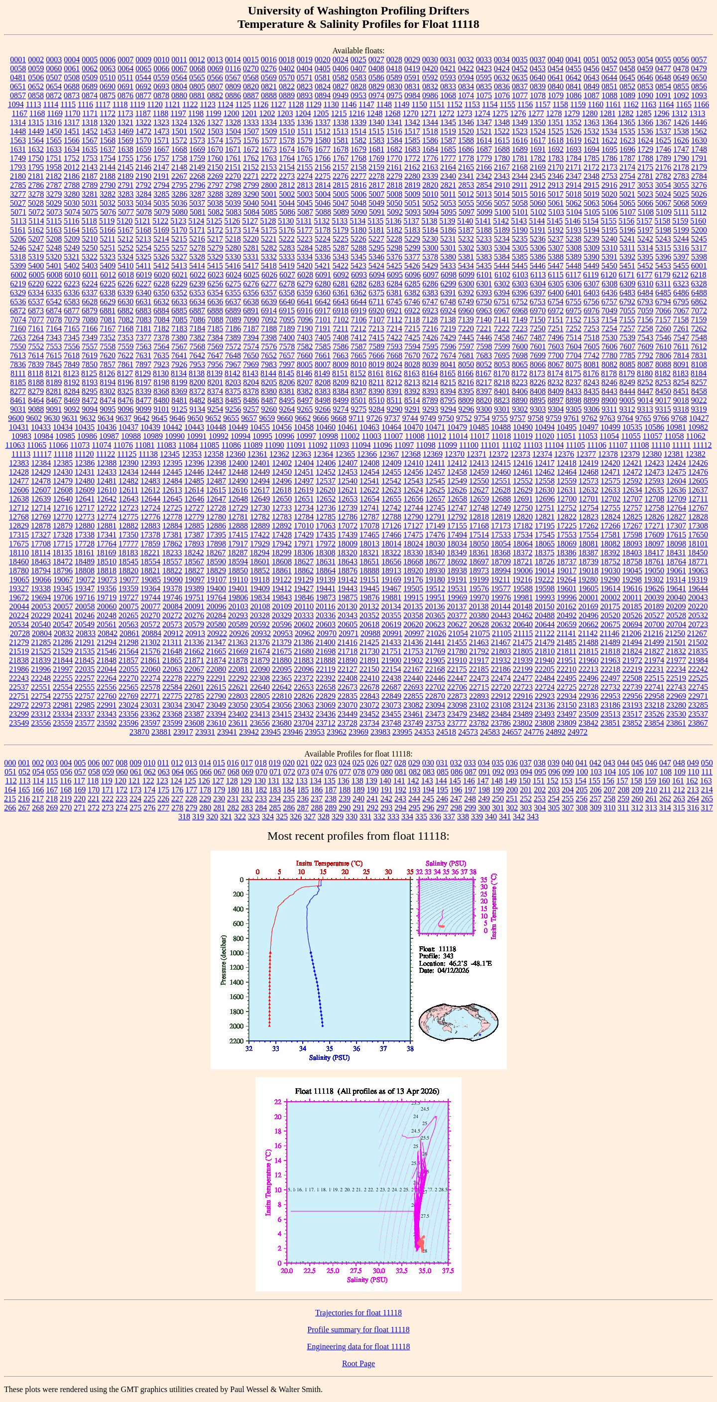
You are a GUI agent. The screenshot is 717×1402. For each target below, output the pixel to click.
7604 (574, 346)
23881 (161, 732)
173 (135, 789)
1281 (607, 113)
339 (477, 816)
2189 (125, 176)
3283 (125, 194)
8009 (341, 364)
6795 (681, 301)
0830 (394, 86)
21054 (458, 633)
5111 (681, 212)
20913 (195, 633)
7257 (627, 328)
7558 (108, 346)
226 (163, 798)
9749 (428, 418)
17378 (150, 534)
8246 (609, 382)
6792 (627, 301)
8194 (108, 382)
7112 (394, 319)
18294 (259, 552)
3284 (143, 194)
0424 (502, 68)
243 (400, 798)
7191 (323, 328)
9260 (269, 409)
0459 (645, 68)
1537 (663, 131)
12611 (128, 490)
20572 (150, 624)
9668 (339, 418)
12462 (545, 472)
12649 (260, 499)
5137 (411, 221)
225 (149, 798)
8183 (681, 373)
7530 (609, 337)
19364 (150, 588)
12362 (279, 454)
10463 (369, 427)
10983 (21, 436)
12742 (391, 508)
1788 (645, 158)
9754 (482, 418)
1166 (701, 104)
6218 (699, 274)
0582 (341, 77)
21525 (41, 651)
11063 (15, 445)
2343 (502, 176)
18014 (391, 543)
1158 (560, 104)
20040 (676, 597)
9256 (233, 409)
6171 (627, 274)
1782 (538, 158)
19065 (19, 579)
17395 (216, 534)
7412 (358, 337)
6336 (72, 292)
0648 (663, 77)
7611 (681, 346)
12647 (216, 499)
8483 (215, 400)
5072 (36, 212)
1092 (681, 95)
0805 (197, 86)
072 (289, 771)
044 (623, 763)
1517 (412, 131)
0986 (430, 95)
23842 (588, 723)
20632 (501, 624)
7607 (627, 346)
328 (324, 816)
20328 (260, 615)
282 (233, 807)
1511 (304, 131)
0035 (520, 59)
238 (331, 798)
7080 (90, 319)
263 (679, 798)
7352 (108, 337)
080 (387, 771)
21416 (348, 642)
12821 (545, 516)
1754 (108, 158)
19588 (523, 588)
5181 (376, 230)
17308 (698, 525)
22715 (479, 687)
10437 (128, 427)
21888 (326, 660)
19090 (173, 579)
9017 (663, 400)
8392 (412, 391)
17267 (632, 525)
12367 (389, 454)
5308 (574, 248)
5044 (287, 203)
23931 (205, 732)
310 (609, 807)
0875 (108, 95)
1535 (627, 131)
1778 (466, 158)
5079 (162, 212)
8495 (287, 400)
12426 (698, 463)
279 (191, 807)
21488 (588, 642)
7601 (538, 346)
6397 (538, 292)
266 (10, 807)
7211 (340, 328)
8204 (251, 382)
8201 (215, 382)
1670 (215, 149)
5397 (681, 257)
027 (386, 763)
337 (449, 816)
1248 (374, 113)
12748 (479, 508)
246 (442, 798)
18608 (282, 561)
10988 (131, 436)
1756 (143, 158)
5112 (699, 212)
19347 (85, 588)
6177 (645, 274)
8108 (699, 364)
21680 (304, 651)
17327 (41, 534)
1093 (699, 95)
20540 (41, 624)
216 (24, 798)
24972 (578, 732)
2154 (287, 167)
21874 (216, 660)
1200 (231, 113)
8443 (609, 391)
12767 (698, 508)
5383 (484, 257)
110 (693, 771)
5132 (322, 221)
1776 (430, 158)
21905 (435, 660)
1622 (609, 140)
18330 (413, 552)
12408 (369, 463)
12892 (282, 525)
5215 (179, 239)
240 (358, 798)
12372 (498, 454)
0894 (323, 95)
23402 (238, 714)
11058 (674, 436)
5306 (538, 248)
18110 (19, 552)
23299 (19, 714)
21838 (19, 660)
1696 (627, 149)
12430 (63, 472)
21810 (545, 651)
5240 (609, 239)
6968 (520, 310)
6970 (538, 310)
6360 (323, 292)
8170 (501, 373)
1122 (190, 104)
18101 (698, 543)
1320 (108, 122)
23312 (41, 714)
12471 (610, 472)
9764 (625, 418)
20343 (348, 615)
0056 (681, 59)
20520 (610, 615)
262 (665, 798)
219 (66, 798)
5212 (125, 239)
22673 (348, 687)
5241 (627, 239)
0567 (233, 77)
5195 (609, 230)
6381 (394, 292)
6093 (359, 274)
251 (512, 798)
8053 (502, 364)
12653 (348, 499)
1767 (341, 158)
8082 (609, 364)
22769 (128, 696)
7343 (54, 337)
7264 (36, 337)
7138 (448, 319)
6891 (251, 310)
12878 (41, 525)
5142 (501, 221)
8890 (520, 400)
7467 (520, 337)
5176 (287, 230)
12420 (610, 463)
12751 (545, 508)
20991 (392, 633)
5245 (699, 239)
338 (463, 816)
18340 (435, 552)
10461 (348, 427)
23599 (172, 723)
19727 (128, 597)
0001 (18, 59)
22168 (435, 669)
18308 (325, 552)
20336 (326, 615)
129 (246, 780)
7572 (233, 346)
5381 (466, 257)
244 (414, 798)
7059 (645, 310)
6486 (681, 292)
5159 (680, 221)
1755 (125, 158)
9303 (538, 409)
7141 (501, 319)
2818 (394, 185)
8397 (484, 391)
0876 (125, 95)
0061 (72, 68)
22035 (85, 669)
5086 (287, 212)
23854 (654, 723)
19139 (326, 579)
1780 (502, 158)
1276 (518, 113)
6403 (591, 292)
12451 (304, 472)
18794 (41, 570)
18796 (63, 570)
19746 (172, 597)
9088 (36, 409)
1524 (538, 131)
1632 (36, 149)
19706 (63, 597)
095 (540, 771)
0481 (18, 77)
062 (150, 771)
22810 (282, 696)
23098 (457, 705)
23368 (172, 714)
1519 (448, 131)
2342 (484, 176)
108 (666, 771)
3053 (645, 185)
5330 (233, 257)
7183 (179, 328)
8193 (90, 382)
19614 (610, 588)
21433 (391, 642)
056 (66, 771)
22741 (654, 687)
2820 (430, 185)
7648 (233, 355)
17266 (610, 525)
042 (595, 763)
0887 (251, 95)
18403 (632, 552)
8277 (18, 391)
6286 (430, 283)
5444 (502, 265)
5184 (430, 230)
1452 (90, 131)
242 (386, 798)
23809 (567, 723)
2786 (36, 185)
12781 (238, 516)
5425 (394, 265)
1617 (538, 140)
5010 (430, 194)
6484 (645, 292)
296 (428, 807)
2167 (502, 167)
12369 (433, 454)
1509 (269, 131)
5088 (323, 212)
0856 (699, 86)
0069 (215, 68)
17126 (391, 525)
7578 (287, 346)
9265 (305, 409)
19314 (676, 579)
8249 (627, 382)
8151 (340, 373)
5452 (645, 265)
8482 (197, 400)
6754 (556, 301)
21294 (107, 642)
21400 (326, 642)
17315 (19, 534)
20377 (457, 615)
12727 (194, 508)
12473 (654, 472)
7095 (287, 319)
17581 (610, 534)
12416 (523, 463)
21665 (216, 651)
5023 (645, 194)
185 (303, 789)
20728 (20, 633)
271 (80, 807)
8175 (573, 373)
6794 (663, 301)
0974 (376, 95)
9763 (607, 418)
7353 (125, 337)
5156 (626, 221)
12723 (128, 508)
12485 (194, 481)
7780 (609, 355)
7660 (305, 355)
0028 (394, 59)
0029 (412, 59)
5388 (556, 257)
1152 (454, 104)
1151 (437, 104)
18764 (676, 561)
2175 (645, 167)
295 (414, 807)
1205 (321, 113)
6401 (574, 292)
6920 (376, 310)
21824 (632, 651)
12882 (128, 525)
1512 (323, 131)
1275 (500, 113)
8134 (179, 373)
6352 (179, 292)
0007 (125, 59)
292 (372, 807)
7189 (287, 328)
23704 (304, 723)
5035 (161, 203)
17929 (260, 543)
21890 (348, 660)
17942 (282, 543)
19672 (19, 597)
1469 (125, 131)
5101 (520, 212)
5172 (215, 230)
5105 (592, 212)
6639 (269, 301)
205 (582, 789)
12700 (567, 499)
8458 (699, 391)
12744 (413, 508)
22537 (19, 687)
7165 (72, 328)
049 (693, 763)
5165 (90, 230)
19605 (588, 588)
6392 (466, 292)
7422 (394, 337)
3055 (681, 185)
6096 (413, 274)
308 (582, 807)
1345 (448, 122)
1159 (578, 104)
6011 (90, 274)
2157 (341, 167)
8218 (502, 382)
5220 (251, 239)
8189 (54, 382)
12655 (391, 499)
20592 (260, 624)
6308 (609, 283)
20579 (194, 624)
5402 (72, 265)
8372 (197, 391)
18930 (435, 570)
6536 (18, 301)
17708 (41, 543)
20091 (195, 606)
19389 (194, 588)
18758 (632, 561)
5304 (502, 248)
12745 (435, 508)
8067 (556, 364)
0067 (179, 68)
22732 (610, 687)
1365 (627, 122)
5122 (160, 221)
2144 (108, 167)
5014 (502, 194)
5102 (538, 212)
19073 (107, 579)
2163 (430, 167)
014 (205, 763)
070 (261, 771)
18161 (84, 552)
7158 (681, 319)
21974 (654, 660)
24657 (512, 732)
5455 (681, 265)
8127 (125, 373)
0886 (233, 95)
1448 (18, 131)
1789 (663, 158)
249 (484, 798)
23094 (435, 705)
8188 (36, 382)
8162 (394, 373)
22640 (260, 687)
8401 (502, 391)
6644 (358, 301)
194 (428, 789)
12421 (632, 463)
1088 (609, 95)
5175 (269, 230)
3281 (90, 194)
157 (622, 780)
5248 (54, 248)
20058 (85, 606)
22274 (150, 678)
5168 (143, 230)
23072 (369, 705)
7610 (663, 346)
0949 (341, 95)
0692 (143, 86)
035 (498, 763)
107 (652, 771)
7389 (233, 337)
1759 (197, 158)
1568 (108, 140)
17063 (326, 525)
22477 (523, 678)
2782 (663, 176)
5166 (108, 230)
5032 (108, 203)
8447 (645, 391)
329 (338, 816)
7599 (502, 346)
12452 (326, 472)
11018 (501, 436)
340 (491, 816)
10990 (175, 436)
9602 (34, 418)
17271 (654, 525)
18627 (304, 561)
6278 (287, 283)
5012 (466, 194)
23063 (304, 705)
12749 (501, 508)
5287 (341, 248)
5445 (520, 265)
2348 (591, 176)
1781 (520, 158)
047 (665, 763)
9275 (358, 409)
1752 (72, 158)
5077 (126, 212)
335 (421, 816)
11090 (274, 445)
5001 (269, 194)
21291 (85, 642)
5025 (681, 194)
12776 (150, 516)
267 (24, 807)
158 (636, 780)
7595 (430, 346)
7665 (358, 355)
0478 (681, 68)
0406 (341, 68)
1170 (72, 113)
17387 (194, 534)
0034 (502, 59)
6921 (394, 310)
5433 (448, 265)
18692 (457, 561)
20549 (85, 624)
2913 (556, 185)
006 (94, 763)
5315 (663, 248)
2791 (125, 185)
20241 (63, 615)
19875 (348, 597)
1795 (36, 167)
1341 (394, 122)
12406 (326, 463)
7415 (376, 337)
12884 (172, 525)
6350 (161, 292)
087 (471, 771)
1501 (179, 131)
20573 (172, 624)
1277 (536, 113)
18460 (19, 561)
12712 (19, 508)
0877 (143, 95)
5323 (108, 257)
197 (470, 789)
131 (274, 780)
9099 (143, 409)
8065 (520, 364)
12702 (610, 499)
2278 (376, 176)
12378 (608, 454)
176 (177, 789)
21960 (588, 660)
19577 (501, 588)
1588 (466, 140)
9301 (502, 409)
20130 (347, 606)
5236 (538, 239)
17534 (523, 534)
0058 (18, 68)
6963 (484, 310)
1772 (412, 158)
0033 (484, 59)
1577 (269, 140)
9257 (251, 409)
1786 (609, 158)
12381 (674, 454)
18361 (478, 552)
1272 (446, 113)
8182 (663, 373)
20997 (414, 633)
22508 (632, 678)
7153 (591, 319)
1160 (595, 104)
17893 (194, 543)
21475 (523, 642)
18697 (479, 561)
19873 (326, 597)
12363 (301, 454)
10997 (306, 436)
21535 (85, 651)
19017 (567, 570)
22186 (501, 669)
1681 (376, 149)
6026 (269, 274)
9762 (590, 418)
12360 (235, 454)
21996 (41, 669)
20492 (567, 615)
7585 (323, 346)
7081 (108, 319)
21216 (653, 633)
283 (247, 807)
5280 (233, 248)
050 (707, 763)
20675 (610, 624)
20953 (283, 633)
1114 (50, 104)
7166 (90, 328)
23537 (698, 714)
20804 (42, 633)
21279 (19, 642)
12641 (85, 499)
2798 (233, 185)
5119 (107, 221)
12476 (698, 472)
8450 (663, 391)
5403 (90, 265)
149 (511, 780)
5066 (645, 203)
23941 (227, 732)
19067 (63, 579)
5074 (72, 212)
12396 (194, 463)
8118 (35, 373)
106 (638, 771)
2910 (502, 185)
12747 (457, 508)
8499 (341, 400)
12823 (588, 516)
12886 (216, 525)
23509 (588, 714)
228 (191, 798)
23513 (610, 714)
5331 (251, 257)
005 (80, 763)
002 (38, 763)
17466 (391, 534)
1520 (466, 131)
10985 (65, 436)
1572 (179, 140)
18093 (632, 543)
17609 (654, 534)
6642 (323, 301)
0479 (699, 68)
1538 (681, 131)
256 (582, 798)
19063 (698, 570)
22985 (85, 705)
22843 (369, 696)
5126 (232, 221)
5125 (214, 221)
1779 (484, 158)
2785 (18, 185)
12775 (128, 516)
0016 (269, 59)
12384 (41, 463)
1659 (143, 149)
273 (108, 807)
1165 (684, 104)
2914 (574, 185)
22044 (107, 669)
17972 (326, 543)
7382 (197, 337)
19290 (610, 579)
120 (120, 780)
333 (393, 816)
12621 (348, 490)
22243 (19, 678)
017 (247, 763)
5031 (90, 203)
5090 (359, 212)
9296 (466, 409)
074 (317, 771)
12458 (457, 472)
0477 (663, 68)
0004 (72, 59)
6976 (591, 310)
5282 (269, 248)
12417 (545, 463)
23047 (194, 705)
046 (651, 763)
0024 (341, 59)
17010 (304, 525)
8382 (305, 391)
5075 (90, 212)
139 (371, 780)
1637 (108, 149)
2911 (519, 185)
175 (163, 789)
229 (205, 798)
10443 (194, 427)
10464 (391, 427)
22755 (63, 696)
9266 (323, 409)
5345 (358, 257)
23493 (545, 714)
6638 (251, 301)
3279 (54, 194)
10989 (153, 436)
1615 (502, 140)
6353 (197, 292)
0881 (197, 95)
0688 (72, 86)
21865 (172, 660)
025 (358, 763)
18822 (172, 570)
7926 (179, 364)
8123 (71, 373)
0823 (305, 86)
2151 (233, 167)
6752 (520, 301)
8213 (412, 382)
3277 (18, 194)
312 (637, 807)
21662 (194, 651)
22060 (150, 669)
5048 (358, 203)
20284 (216, 615)
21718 (348, 651)
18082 (610, 543)
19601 (567, 588)
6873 (36, 310)
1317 (72, 122)
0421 (448, 68)
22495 (567, 678)
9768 (679, 418)
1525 (556, 131)
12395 (172, 463)
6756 (591, 301)
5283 (287, 248)
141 (399, 780)
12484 (172, 481)
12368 (411, 454)
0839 (538, 86)
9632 (88, 418)
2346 (556, 176)
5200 (699, 230)
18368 (500, 552)
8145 (286, 373)
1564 (36, 140)
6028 (305, 274)
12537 (326, 481)
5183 (412, 230)
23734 (369, 723)
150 (525, 780)
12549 (457, 481)
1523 (520, 131)
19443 (348, 588)
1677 (323, 149)
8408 (538, 391)
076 (331, 771)
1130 (331, 104)
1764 (287, 158)
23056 (282, 705)
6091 (323, 274)
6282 (358, 283)
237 (317, 798)
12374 (542, 454)
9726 (374, 418)
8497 (305, 400)
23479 (457, 714)
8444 (627, 391)
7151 (555, 319)
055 (52, 771)
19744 (150, 597)
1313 (697, 113)
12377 (586, 454)
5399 (18, 265)
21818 (610, 651)
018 (261, 763)
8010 (358, 364)
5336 (323, 257)
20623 (435, 624)
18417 (654, 552)
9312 (627, 409)
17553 (567, 534)
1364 (609, 122)
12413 (479, 463)
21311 (172, 642)
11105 (575, 445)
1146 (349, 104)
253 (540, 798)
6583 (72, 301)
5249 (72, 248)
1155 (507, 104)
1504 (233, 131)
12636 (676, 490)
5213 (143, 239)
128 (232, 780)
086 (457, 771)
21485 (567, 642)
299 (470, 807)
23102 (479, 705)
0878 (161, 95)
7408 (341, 337)
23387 (194, 714)
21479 (545, 642)
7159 (699, 319)
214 (707, 789)
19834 (260, 597)
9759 (554, 418)
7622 (125, 355)
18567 (194, 561)
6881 (108, 310)
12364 (323, 454)
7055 (627, 310)
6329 (18, 292)
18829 (216, 570)
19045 (632, 570)
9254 (215, 409)
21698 (326, 651)
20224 (19, 615)
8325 (125, 391)
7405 (323, 337)
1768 (358, 158)
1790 (681, 158)
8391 (394, 391)
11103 (533, 445)
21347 (216, 642)
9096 (125, 409)
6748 (448, 301)
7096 (305, 319)
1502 (197, 131)
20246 (85, 615)
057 (80, 771)
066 (206, 771)
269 (52, 807)
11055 (630, 436)
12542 (391, 481)
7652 (269, 355)
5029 (54, 203)
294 (400, 807)
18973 (479, 570)
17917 (238, 543)
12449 (260, 472)
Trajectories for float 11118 (358, 1312)
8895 (538, 400)
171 (108, 789)
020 (289, 763)
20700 (654, 624)
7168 (125, 328)
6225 (108, 283)
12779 (194, 516)
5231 (448, 239)
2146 (143, 167)
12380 (652, 454)
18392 (610, 552)
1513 (341, 131)
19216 (522, 579)
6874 (54, 310)
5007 (376, 194)
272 (94, 807)
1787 (627, 158)
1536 (645, 131)
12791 (435, 516)
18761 (654, 561)
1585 (412, 140)
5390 (591, 257)
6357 (269, 292)
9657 (249, 418)
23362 (150, 714)
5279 (215, 248)
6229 (179, 283)
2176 (663, 167)
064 (178, 771)
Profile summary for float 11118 (358, 1329)
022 (317, 763)
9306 (591, 409)
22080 (216, 669)
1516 (394, 131)
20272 (172, 615)
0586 (376, 77)
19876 (369, 597)
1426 (681, 122)
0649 (681, 77)
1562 (699, 131)
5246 (18, 248)
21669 (238, 651)
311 (623, 807)
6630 (125, 301)
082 (415, 771)
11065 (36, 445)
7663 (341, 355)
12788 (391, 516)
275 (135, 807)
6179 (663, 274)
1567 (90, 140)
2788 (72, 185)
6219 (18, 283)
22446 (435, 678)
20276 (194, 615)
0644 (609, 77)
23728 (348, 723)
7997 (287, 364)
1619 (574, 140)
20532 (698, 615)
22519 (676, 678)
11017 (479, 436)
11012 (436, 436)
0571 (305, 77)
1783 (556, 158)
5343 (341, 257)
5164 (72, 230)
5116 (71, 221)
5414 (197, 265)
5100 (502, 212)
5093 (413, 212)
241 (372, 798)
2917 (627, 185)
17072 (348, 525)
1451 (72, 131)
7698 (520, 355)
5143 (519, 221)
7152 (573, 319)
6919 (358, 310)
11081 (144, 445)
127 (218, 780)
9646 (177, 418)
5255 (161, 248)
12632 (588, 490)
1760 (215, 158)
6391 (448, 292)
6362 (358, 292)
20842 (108, 633)
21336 (194, 642)
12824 (610, 516)
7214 (394, 328)
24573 (468, 732)
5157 (644, 221)
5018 (574, 194)
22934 (567, 696)
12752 (567, 508)
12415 (501, 463)
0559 (161, 77)
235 (289, 798)
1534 (609, 131)
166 (38, 789)
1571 (161, 140)
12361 (257, 454)
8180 (645, 373)
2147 (161, 167)
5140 (465, 221)
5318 (18, 257)
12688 (501, 499)
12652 (326, 499)
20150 (544, 606)
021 (303, 763)
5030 (72, 203)
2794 (161, 185)
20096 (217, 606)
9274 (341, 409)
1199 (213, 113)
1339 (358, 122)
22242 (698, 669)
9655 (231, 418)
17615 (676, 534)
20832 (64, 633)
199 (498, 789)
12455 (391, 472)
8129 (143, 373)
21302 (150, 642)
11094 (360, 445)
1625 (663, 140)
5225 (341, 239)
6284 (394, 283)
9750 (446, 418)
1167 (19, 113)
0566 (215, 77)
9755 (500, 418)
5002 (287, 194)
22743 (676, 687)
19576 (479, 588)
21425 (369, 642)
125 (190, 780)
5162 (36, 230)
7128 (430, 319)
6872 (18, 310)
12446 (194, 472)
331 (365, 816)
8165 (448, 373)
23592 (107, 723)
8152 (358, 373)
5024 (663, 194)
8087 (645, 364)
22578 (150, 687)
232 (247, 798)
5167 (125, 230)
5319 (36, 257)
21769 (435, 651)
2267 (179, 176)
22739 (632, 687)
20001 (588, 597)
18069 (567, 543)
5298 (394, 248)
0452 (520, 68)
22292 (238, 678)
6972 (556, 310)
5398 (699, 257)
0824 (323, 86)
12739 (348, 508)
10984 (43, 436)
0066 (161, 68)
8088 (663, 364)
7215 (412, 328)
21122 (544, 633)
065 (192, 771)
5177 (305, 230)
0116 (232, 68)
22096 (304, 669)
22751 (19, 696)
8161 (376, 373)
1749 (18, 158)
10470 (413, 427)
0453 (538, 68)
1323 (161, 122)
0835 (484, 86)
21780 (457, 651)
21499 (654, 642)
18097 (654, 543)
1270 (410, 113)
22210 (567, 669)
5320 (54, 257)
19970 (479, 597)
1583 (376, 140)
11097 (404, 445)
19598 (545, 588)
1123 (208, 104)
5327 (179, 257)
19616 (632, 588)
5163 (54, 230)
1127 (278, 104)
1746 (663, 149)
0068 (197, 68)
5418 (269, 265)
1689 (520, 149)
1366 (645, 122)
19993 (545, 597)
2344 (520, 176)
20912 (173, 633)
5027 (18, 203)
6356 (251, 292)
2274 (305, 176)
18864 (326, 570)
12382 (696, 454)
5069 (699, 203)
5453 (663, 265)
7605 (591, 346)
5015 (520, 194)
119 (106, 780)
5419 (287, 265)
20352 (369, 615)
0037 (538, 59)
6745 (394, 301)
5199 (681, 230)
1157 (542, 104)
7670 (412, 355)
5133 (340, 221)
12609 (85, 490)
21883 (304, 660)
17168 (479, 525)
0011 (179, 59)
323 (254, 816)
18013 (369, 543)
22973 (41, 705)
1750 (36, 158)
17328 (63, 534)
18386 (566, 552)
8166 (466, 373)
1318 (90, 122)
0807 (215, 86)
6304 (538, 283)
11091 (296, 445)
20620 (413, 624)
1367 (663, 122)
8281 (54, 391)
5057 (502, 203)
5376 (394, 257)
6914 (269, 310)
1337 (323, 122)
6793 (645, 301)
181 (247, 789)
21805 (523, 651)
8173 (537, 373)
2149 (197, 167)
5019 (591, 194)
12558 (545, 481)
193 (414, 789)
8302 (108, 391)
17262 (588, 525)
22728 (588, 687)
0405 (323, 68)
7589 (376, 346)
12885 (194, 525)
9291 (412, 409)
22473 (479, 678)
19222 (544, 579)
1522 (502, 131)
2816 (358, 185)
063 (164, 771)
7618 (72, 355)
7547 (681, 337)
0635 (520, 77)
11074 (101, 445)
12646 (194, 499)
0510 (108, 77)
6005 (36, 274)
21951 (567, 660)
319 (198, 816)
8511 (394, 400)
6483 (627, 292)
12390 (128, 463)
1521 (484, 131)
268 (38, 807)
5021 (627, 194)
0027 (376, 59)
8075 (574, 364)
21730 (369, 651)
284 (261, 807)
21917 (479, 660)
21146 (609, 633)
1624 (645, 140)
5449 (591, 265)
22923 (545, 696)
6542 (54, 301)
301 (498, 807)
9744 (410, 418)
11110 (660, 445)
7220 (466, 328)
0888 (269, 95)
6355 (233, 292)
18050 (479, 543)
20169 (588, 606)
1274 (482, 113)
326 (296, 816)
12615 (216, 490)
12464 (567, 472)
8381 (287, 391)
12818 (479, 516)
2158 (358, 167)
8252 (645, 382)
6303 (520, 283)
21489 (610, 642)
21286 (63, 642)
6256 (215, 283)
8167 (483, 373)
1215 (339, 113)
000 (10, 763)
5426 (412, 265)
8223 (520, 382)
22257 (85, 678)
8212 (394, 382)
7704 (574, 355)
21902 (413, 660)
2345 (538, 176)
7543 (645, 337)
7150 (537, 319)
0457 (609, 68)
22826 (304, 696)
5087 (305, 212)
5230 (430, 239)
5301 (448, 248)
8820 (484, 400)
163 (706, 780)
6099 (467, 274)
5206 (18, 239)
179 (219, 789)
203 (554, 789)
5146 (573, 221)
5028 (36, 203)
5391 (609, 257)
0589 (394, 77)
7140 (483, 319)
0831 (412, 86)
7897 (143, 364)
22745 (698, 687)
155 (594, 780)
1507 (251, 131)
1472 (143, 131)
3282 (108, 194)
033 (470, 763)
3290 (251, 194)
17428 (282, 534)
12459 (479, 472)
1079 (556, 95)
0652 (36, 86)
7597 (466, 346)
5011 (448, 194)
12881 (107, 525)
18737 (567, 561)
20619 (391, 624)
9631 (70, 418)
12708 (654, 499)
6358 (287, 292)
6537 (36, 301)
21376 (260, 642)
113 (24, 780)
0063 (108, 68)
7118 (412, 319)
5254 (143, 248)
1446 (699, 122)
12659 (479, 499)
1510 (287, 131)
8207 (305, 382)
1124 (225, 104)
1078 (538, 95)
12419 (588, 463)
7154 (609, 319)
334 (407, 816)
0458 (627, 68)
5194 (591, 230)
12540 (348, 481)
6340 (143, 292)
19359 (128, 588)
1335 (287, 122)
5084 (251, 212)
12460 (501, 472)
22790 (216, 696)
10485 (479, 427)
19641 (676, 588)
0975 (394, 95)
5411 (143, 265)
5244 (681, 239)
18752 (610, 561)
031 (442, 763)
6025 (251, 274)
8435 (591, 391)
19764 (216, 597)
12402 (282, 463)
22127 (348, 669)
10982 (698, 427)
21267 (697, 633)
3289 (233, 194)
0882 (215, 95)
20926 (239, 633)
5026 (699, 194)
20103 (238, 606)
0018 (287, 59)
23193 (632, 705)
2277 (358, 176)
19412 (282, 588)
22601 (194, 687)
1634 (72, 149)
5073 (54, 212)
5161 (18, 230)
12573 (588, 481)
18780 (19, 570)
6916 (305, 310)
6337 (90, 292)
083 (429, 771)
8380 (269, 391)
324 (268, 816)
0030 (430, 59)
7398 (269, 337)
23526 (654, 714)
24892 (556, 732)
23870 (139, 732)
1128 (296, 104)
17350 (128, 534)
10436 (107, 427)
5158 (662, 221)
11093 (339, 445)
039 (554, 763)
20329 (282, 615)
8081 (591, 364)
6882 (125, 310)
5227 (376, 239)
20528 (676, 615)
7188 (269, 328)
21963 (610, 660)
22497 (610, 678)
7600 (520, 346)
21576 (150, 651)
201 (526, 789)
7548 (699, 337)
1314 (18, 122)
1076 (502, 95)
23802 (523, 723)
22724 (545, 687)
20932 (261, 633)
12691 (523, 499)
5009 (412, 194)
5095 (449, 212)
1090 (645, 95)
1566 (72, 140)
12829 (19, 525)
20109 (282, 606)
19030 (610, 570)
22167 (413, 669)
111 (707, 771)
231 (233, 798)
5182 (394, 230)
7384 (215, 337)
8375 (233, 391)
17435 (326, 534)
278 (177, 807)
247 (456, 798)
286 (289, 807)
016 (233, 763)
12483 (150, 481)
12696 (545, 499)
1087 (591, 95)
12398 (216, 463)
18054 (501, 543)
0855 (681, 86)
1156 (525, 104)
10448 (216, 427)
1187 (142, 113)
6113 (538, 274)
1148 (384, 104)
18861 (282, 570)
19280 (588, 579)
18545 (128, 561)
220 (80, 798)
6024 (233, 274)
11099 (447, 445)
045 (637, 763)
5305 (520, 248)
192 (400, 789)
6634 (197, 301)
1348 (502, 122)
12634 (632, 490)
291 (358, 807)
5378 (430, 257)
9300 (484, 409)
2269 (215, 176)
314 (665, 807)
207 (609, 789)
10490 (523, 427)
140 (385, 780)
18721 (523, 561)
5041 (269, 203)
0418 (394, 68)
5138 (429, 221)
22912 (501, 696)
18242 (194, 552)
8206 (287, 382)
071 (275, 771)
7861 (125, 364)
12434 (128, 472)
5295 (376, 248)
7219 (448, 328)
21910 (457, 660)
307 (568, 807)
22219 (632, 669)
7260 (663, 328)
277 (163, 807)
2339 (430, 176)
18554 (150, 561)
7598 (484, 346)
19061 (676, 570)
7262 (699, 328)
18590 (216, 561)
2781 (645, 176)
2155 (305, 167)
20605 (348, 624)
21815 (588, 651)
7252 (574, 328)
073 (303, 771)
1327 (215, 122)
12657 (435, 499)
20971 (348, 633)
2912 (538, 185)
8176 (591, 373)
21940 (545, 660)
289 (331, 807)
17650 (698, 534)
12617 (260, 490)
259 (623, 798)
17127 (413, 525)
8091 (681, 364)
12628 (501, 490)
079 (373, 771)
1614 (484, 140)
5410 (125, 265)
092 (498, 771)
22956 (632, 696)
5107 (628, 212)
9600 (16, 418)
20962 (305, 633)
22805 (260, 696)
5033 (125, 203)
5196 (627, 230)
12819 (501, 516)
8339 (143, 391)
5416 (233, 265)
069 (247, 771)
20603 (326, 624)
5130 (286, 221)
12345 (170, 454)
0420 (430, 68)
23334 (63, 714)
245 (428, 798)
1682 (394, 149)
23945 (271, 732)
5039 (233, 203)
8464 (36, 400)
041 (582, 763)
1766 (323, 158)
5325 (143, 257)
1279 (572, 113)
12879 (63, 525)
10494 (545, 427)
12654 (369, 499)
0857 (18, 95)
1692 (556, 149)
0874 (90, 95)
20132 (369, 606)
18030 (435, 543)
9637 (123, 418)
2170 (556, 167)
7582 (305, 346)
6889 (233, 310)
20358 (413, 615)
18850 (238, 570)
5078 (144, 212)
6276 (251, 283)
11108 (639, 445)
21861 (150, 660)
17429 (304, 534)
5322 (90, 257)
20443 (501, 615)
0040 (556, 59)
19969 (457, 597)
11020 (544, 436)
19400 (216, 588)
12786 (348, 516)
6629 (108, 301)
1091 (663, 95)
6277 (269, 283)
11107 (618, 445)
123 (162, 780)
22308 (260, 678)
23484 (501, 714)
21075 (480, 633)
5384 (502, 257)
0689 (90, 86)
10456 (282, 427)
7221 (484, 328)
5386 (538, 257)
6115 (555, 274)
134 (316, 780)
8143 (250, 373)
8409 (556, 391)
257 (595, 798)
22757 (85, 696)
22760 (107, 696)
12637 (698, 490)
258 (609, 798)
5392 (627, 257)
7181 (143, 328)
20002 (610, 597)
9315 (663, 409)
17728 (85, 543)
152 (553, 780)
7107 (377, 319)
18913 (391, 570)
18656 (391, 561)
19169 (391, 579)
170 (94, 789)
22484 (545, 678)
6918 (341, 310)
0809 (233, 86)
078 (359, 771)
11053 (588, 436)
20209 (676, 606)
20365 (435, 615)
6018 (126, 274)
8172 (519, 373)
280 (205, 807)
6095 (395, 274)
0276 (269, 68)
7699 (538, 355)
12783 (282, 516)
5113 (18, 221)
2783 (681, 176)
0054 (645, 59)
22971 (698, 696)
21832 (676, 651)
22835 (348, 696)
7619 (90, 355)
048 (679, 763)
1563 (18, 140)
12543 (413, 481)
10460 (326, 427)
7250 (538, 328)
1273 (464, 113)
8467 (54, 400)
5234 (502, 239)
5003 (305, 194)
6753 (538, 301)
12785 (326, 516)
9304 (556, 409)
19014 (545, 570)
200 (512, 789)
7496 (556, 337)
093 (512, 771)
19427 (304, 588)
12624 (413, 490)
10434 (63, 427)
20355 (391, 615)
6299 (448, 283)
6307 (591, 283)
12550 (479, 481)
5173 (233, 230)
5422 (341, 265)
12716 (63, 508)
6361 (341, 292)
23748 (391, 723)
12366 (367, 454)
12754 (588, 508)
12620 (326, 490)
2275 (323, 176)
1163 (648, 104)
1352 (574, 122)
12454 (369, 472)
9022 (699, 400)
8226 (538, 382)
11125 (126, 454)
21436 (413, 642)
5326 (161, 257)
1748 (699, 149)
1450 (54, 131)
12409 (391, 463)
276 (149, 807)
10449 (238, 427)
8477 (143, 400)
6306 (574, 283)
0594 (466, 77)
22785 (194, 696)
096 (554, 771)
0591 (412, 77)
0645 (627, 77)
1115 (68, 104)
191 (386, 789)
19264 (566, 579)
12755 (610, 508)
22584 (172, 687)
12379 (630, 454)
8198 (161, 382)
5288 (358, 248)
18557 (172, 561)
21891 (369, 660)
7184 (197, 328)
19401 (238, 588)
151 (539, 780)
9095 (108, 409)
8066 (538, 364)
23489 (523, 714)
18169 (106, 552)
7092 (269, 319)
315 (679, 807)
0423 (484, 68)
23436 (326, 714)
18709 (501, 561)
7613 (18, 355)
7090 (251, 319)
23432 (304, 714)
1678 (341, 149)
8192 (72, 382)
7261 (681, 328)
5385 (520, 257)
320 (212, 816)
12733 (282, 508)
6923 (430, 310)
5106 (610, 212)
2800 (269, 185)
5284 (305, 248)
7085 (180, 319)
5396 (663, 257)
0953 (358, 95)
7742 (591, 355)
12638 (19, 499)
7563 (143, 346)
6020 (162, 274)
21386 (304, 642)
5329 (215, 257)
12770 (63, 516)
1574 (215, 140)
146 (469, 780)
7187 (251, 328)
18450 (698, 552)
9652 (213, 418)
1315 (36, 122)
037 (526, 763)
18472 (63, 561)
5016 (538, 194)
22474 (501, 678)
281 (219, 807)
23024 (128, 705)
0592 (430, 77)
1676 (305, 149)
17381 (172, 534)
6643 (341, 301)
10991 (197, 436)
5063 (591, 203)
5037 (197, 203)
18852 (260, 570)
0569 (269, 77)
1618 (556, 140)
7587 (358, 346)
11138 (148, 454)
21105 (501, 633)
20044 (19, 606)
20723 (698, 624)
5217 (215, 239)
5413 (179, 265)
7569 (215, 346)
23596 (128, 723)
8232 (556, 382)
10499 (610, 427)
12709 (676, 499)
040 (568, 763)
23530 (676, 714)
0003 (54, 59)
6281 (341, 283)
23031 (150, 705)
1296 (661, 113)
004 (66, 763)
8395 (466, 391)
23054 (260, 705)
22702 (435, 687)
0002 (36, 59)
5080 (180, 212)
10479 (457, 427)
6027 (287, 274)
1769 (376, 158)
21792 (479, 651)
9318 (681, 409)
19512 (435, 588)
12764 (676, 508)
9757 (518, 418)
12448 (238, 472)
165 (24, 789)
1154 (489, 104)
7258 (645, 328)
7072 (699, 310)
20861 (129, 633)
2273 (287, 176)
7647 (215, 355)
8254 (681, 382)
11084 (188, 445)
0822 (287, 86)
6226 (125, 283)
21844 (63, 660)
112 (10, 780)
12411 (435, 463)
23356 (128, 714)
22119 (325, 669)
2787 (54, 185)
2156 (323, 167)
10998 (328, 436)
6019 (144, 274)
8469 (72, 400)
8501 (358, 400)
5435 (484, 265)
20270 (150, 615)
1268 (392, 113)
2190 (143, 176)
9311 (609, 409)
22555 (85, 687)
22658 (326, 687)
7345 (72, 337)
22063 (172, 669)
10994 (240, 436)
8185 (18, 382)
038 (540, 763)
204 (568, 789)
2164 (448, 167)
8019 (376, 364)
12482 (128, 481)
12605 (698, 481)
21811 (566, 651)
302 (512, 807)
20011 (632, 597)
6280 (323, 283)
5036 (179, 203)
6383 (430, 292)
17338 (85, 534)
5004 (323, 194)
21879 (260, 660)
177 (191, 789)
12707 (632, 499)
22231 (654, 669)
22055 (128, 669)
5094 (431, 212)
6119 (590, 274)
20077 (151, 606)
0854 (663, 86)
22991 (107, 705)
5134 (357, 221)
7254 (609, 328)
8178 (609, 373)
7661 (323, 355)
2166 (484, 167)
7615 (54, 355)
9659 (267, 418)
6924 (448, 310)
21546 (107, 651)
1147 (366, 104)
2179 (699, 167)
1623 (627, 140)
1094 (16, 104)
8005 (305, 364)
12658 (457, 499)
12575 (610, 481)
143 (427, 780)
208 (623, 789)
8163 (412, 373)
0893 (305, 95)
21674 (260, 651)
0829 (376, 86)
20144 (500, 606)
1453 (108, 131)
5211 (107, 239)
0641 (556, 77)
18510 (107, 561)
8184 (699, 373)
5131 (304, 221)
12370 (455, 454)
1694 (591, 149)
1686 (466, 149)
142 (413, 780)
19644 (698, 588)
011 (163, 763)
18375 (544, 552)
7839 (36, 364)
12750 (523, 508)
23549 (19, 723)
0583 (358, 77)
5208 (54, 239)
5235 (520, 239)
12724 (150, 508)
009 (135, 763)
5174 (251, 230)
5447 (556, 265)
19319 (698, 579)
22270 (128, 678)
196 (456, 789)
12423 (654, 463)
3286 (179, 194)
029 (414, 763)
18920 (413, 570)
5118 (89, 221)
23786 (501, 723)
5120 (124, 221)
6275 (233, 283)
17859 (150, 543)
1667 (161, 149)
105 (624, 771)
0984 (412, 95)
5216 (197, 239)
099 (568, 771)
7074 (18, 319)
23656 (260, 723)
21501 (676, 642)
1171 (90, 113)
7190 (305, 328)
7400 (287, 337)
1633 (54, 149)
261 (651, 798)
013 (191, 763)
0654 (54, 86)
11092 (317, 445)
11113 (20, 454)
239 (345, 798)
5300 (430, 248)
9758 (536, 418)
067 (220, 771)
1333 (251, 122)
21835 (698, 651)
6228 (161, 283)
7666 (376, 355)
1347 (484, 122)
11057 (652, 436)
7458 (502, 337)
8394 (448, 391)
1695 (609, 149)
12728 (216, 508)
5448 (574, 265)
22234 (676, 669)
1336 (305, 122)
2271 (251, 176)
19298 (632, 579)
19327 (19, 588)
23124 (523, 705)
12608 (63, 490)
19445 (369, 588)
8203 (233, 382)
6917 (323, 310)
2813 (305, 185)
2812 (287, 185)
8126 (107, 373)
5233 (484, 239)
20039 (654, 597)
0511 (125, 77)
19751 (194, 597)
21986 (19, 669)
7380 (179, 337)
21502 (698, 642)
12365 (345, 454)
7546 (663, 337)
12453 (348, 472)
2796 (197, 185)
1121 (172, 104)
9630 (52, 418)
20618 (369, 624)
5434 (466, 265)
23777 (457, 723)
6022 (198, 274)
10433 (41, 427)
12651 (304, 499)
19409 (260, 588)
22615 (216, 687)
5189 (502, 230)
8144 (268, 373)
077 (345, 771)
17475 (413, 534)
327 (310, 816)
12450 (282, 472)
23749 (413, 723)
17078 (369, 525)
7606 (609, 346)
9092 (72, 409)
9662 (303, 418)
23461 (413, 714)
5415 (215, 265)
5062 (574, 203)
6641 (305, 301)
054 (38, 771)
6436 (609, 292)
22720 (501, 687)
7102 (341, 319)
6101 (484, 274)
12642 (107, 499)
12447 (216, 472)
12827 (676, 516)
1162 (630, 104)
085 (443, 771)
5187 (466, 230)
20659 (567, 624)
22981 (63, 705)
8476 (125, 400)
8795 (448, 400)
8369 (179, 391)
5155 (608, 221)
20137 (457, 606)
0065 (143, 68)
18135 (62, 552)
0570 (287, 77)
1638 (125, 149)
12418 (567, 463)
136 (344, 780)
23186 (610, 705)
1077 (520, 95)
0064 (125, 68)
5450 (609, 265)
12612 (150, 490)
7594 (412, 346)
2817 (376, 185)
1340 (376, 122)
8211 (376, 382)
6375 (376, 292)
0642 (574, 77)
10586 (654, 427)
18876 (348, 570)
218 (52, 798)
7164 (54, 328)
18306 (303, 552)
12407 (348, 463)
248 (470, 798)
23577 (85, 723)
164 (10, 789)
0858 (36, 95)
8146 (304, 373)
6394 (502, 292)
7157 (663, 319)
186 (317, 789)
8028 (412, 364)
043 (609, 763)
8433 (574, 391)
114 (38, 780)
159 (650, 780)
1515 (376, 131)
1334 (269, 122)
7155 (627, 319)
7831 (699, 355)
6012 (108, 274)
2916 (609, 185)
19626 (654, 588)
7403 (305, 337)
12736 (326, 508)
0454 (556, 68)
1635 (90, 149)
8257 (699, 382)
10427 (699, 418)
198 (484, 789)
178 (205, 789)
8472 (90, 400)
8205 (269, 382)
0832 (430, 86)
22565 (128, 687)
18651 (369, 561)
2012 (72, 167)
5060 (538, 203)
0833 (448, 86)
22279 (194, 678)
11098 (425, 445)
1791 (699, 158)
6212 (681, 274)
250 (498, 798)
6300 (466, 283)
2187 (90, 176)
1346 (466, 122)
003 (52, 763)
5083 (233, 212)
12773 (85, 516)
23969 (358, 732)
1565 (54, 140)
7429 (448, 337)
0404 (305, 68)
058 (94, 771)
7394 (251, 337)
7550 (18, 346)
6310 (645, 283)
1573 (197, 140)
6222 (54, 283)
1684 (430, 149)
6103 (520, 274)
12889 (260, 525)
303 (526, 807)
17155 (457, 525)
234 (275, 798)
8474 (108, 400)
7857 (108, 364)
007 (108, 763)
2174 (627, 167)
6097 (431, 274)
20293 (238, 615)
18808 (85, 570)
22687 (391, 687)
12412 (457, 463)
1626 (681, 140)
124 (176, 780)
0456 (591, 68)
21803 (501, 651)
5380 (448, 257)
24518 (446, 732)
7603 (556, 346)
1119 (137, 104)
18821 (150, 570)
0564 (179, 77)
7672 (430, 355)
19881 (391, 597)
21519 (19, 651)
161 (678, 780)
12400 (238, 463)
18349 (457, 552)
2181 (36, 176)
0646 (645, 77)
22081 (238, 669)
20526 (632, 615)
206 (595, 789)
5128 (268, 221)
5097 (467, 212)
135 (330, 780)
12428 (19, 472)
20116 (325, 606)
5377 (412, 257)
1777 (448, 158)
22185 (479, 669)
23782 (479, 723)
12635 (654, 490)
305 (554, 807)
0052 (609, 59)
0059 (36, 68)
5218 (233, 239)
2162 (412, 167)
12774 (107, 516)
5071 (18, 212)
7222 (502, 328)
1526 (574, 131)
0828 (358, 86)
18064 (523, 543)
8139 (215, 373)
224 (135, 798)
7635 (161, 355)
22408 (348, 678)
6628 (90, 301)
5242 (645, 239)
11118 (62, 454)
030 (428, 763)
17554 (588, 534)
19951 (435, 597)
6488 (699, 292)
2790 (108, 185)
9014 (645, 400)
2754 (627, 176)
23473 (435, 714)
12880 (85, 525)
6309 (627, 283)
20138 (478, 606)
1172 (108, 113)
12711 (698, 499)
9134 (197, 409)
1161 (613, 104)
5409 (108, 265)
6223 (72, 283)
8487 (269, 400)
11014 (458, 436)
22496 (588, 678)
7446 (484, 337)
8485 (233, 400)
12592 (632, 481)
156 (608, 780)
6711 (376, 301)
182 (261, 789)
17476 (435, 534)
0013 (215, 59)
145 (455, 780)
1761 (233, 158)
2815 (341, 185)
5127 (250, 221)
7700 (556, 355)
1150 (419, 104)
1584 (394, 140)
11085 (209, 445)
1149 (401, 104)
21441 (435, 642)
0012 (197, 59)
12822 (567, 516)
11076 (123, 445)
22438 (391, 678)
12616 (238, 490)
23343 (107, 714)
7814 (681, 355)
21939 (523, 660)
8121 (53, 373)
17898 (216, 543)
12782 (260, 516)
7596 (448, 346)
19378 (172, 588)
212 (679, 789)
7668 (394, 355)
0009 (143, 59)
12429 (41, 472)
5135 (375, 221)
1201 (249, 113)
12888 (238, 525)
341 (505, 816)
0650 (699, 77)
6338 (108, 292)
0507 (54, 77)
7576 (269, 346)
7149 (519, 319)
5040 (251, 203)
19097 (195, 579)
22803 (238, 696)
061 (136, 771)
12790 (413, 516)
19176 (413, 579)
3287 (197, 194)
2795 (179, 185)
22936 (588, 696)
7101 (323, 319)
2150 (215, 167)
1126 (260, 104)
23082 (413, 705)
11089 (252, 445)
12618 (282, 490)
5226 (358, 239)
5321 (72, 257)
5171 (197, 230)
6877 (72, 310)
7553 (54, 346)
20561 (107, 624)
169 (80, 789)
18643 (348, 561)
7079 (72, 319)
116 (65, 780)
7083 (144, 319)
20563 (128, 624)
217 (38, 798)
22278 (172, 678)
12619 (304, 490)
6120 (609, 274)
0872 (54, 95)
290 (345, 807)
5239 (591, 239)
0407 (358, 68)
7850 (90, 364)
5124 (196, 221)
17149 (435, 525)
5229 (412, 239)
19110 (238, 579)
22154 (391, 669)
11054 (609, 436)
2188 (108, 176)
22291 (216, 678)
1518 (430, 131)
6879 (90, 310)
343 (533, 816)
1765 (305, 158)
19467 (391, 588)
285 (275, 807)
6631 (143, 301)
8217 (484, 382)
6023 (216, 274)
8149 (322, 373)
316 (693, 807)
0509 (90, 77)
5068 (681, 203)
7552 (36, 346)
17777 (128, 543)
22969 (676, 696)
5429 (430, 265)
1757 (161, 158)
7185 (215, 328)
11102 (511, 445)
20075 (129, 606)
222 (108, 798)
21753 (413, 651)
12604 (676, 481)
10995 (262, 436)
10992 (219, 436)
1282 (625, 113)
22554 (63, 687)
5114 (36, 221)
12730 (260, 508)
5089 (341, 212)
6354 (215, 292)
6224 (90, 283)
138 (357, 780)
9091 (54, 409)
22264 (107, 678)
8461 (18, 400)
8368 (161, 391)
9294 (448, 409)
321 (226, 816)
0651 (18, 86)
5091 (377, 212)
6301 (484, 283)
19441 (326, 588)
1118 (120, 104)
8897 (556, 400)
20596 (282, 624)
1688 (502, 149)
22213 (588, 669)
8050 (466, 364)
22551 (41, 687)
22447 (457, 678)
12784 (304, 516)
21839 (41, 660)
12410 (413, 463)
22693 (413, 687)
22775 (172, 696)
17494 (457, 534)
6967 (502, 310)
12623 (391, 490)
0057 (699, 59)
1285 (643, 113)
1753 (90, 158)
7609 (645, 346)
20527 (654, 615)
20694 (632, 624)
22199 (523, 669)
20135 (413, 606)
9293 (430, 409)
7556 (72, 346)
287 (303, 807)
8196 (125, 382)
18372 (522, 552)
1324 (179, 122)
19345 (63, 588)
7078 (54, 319)
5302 (466, 248)
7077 (36, 319)
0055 (663, 59)
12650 (282, 499)
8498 (323, 400)
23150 (567, 705)
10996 (284, 436)
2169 (538, 167)
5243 (663, 239)
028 (400, 763)
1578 (287, 140)
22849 (391, 696)
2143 (90, 167)
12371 (476, 454)
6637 (233, 301)
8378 (251, 391)
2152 (251, 167)
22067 (194, 669)
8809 (466, 400)
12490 (238, 481)
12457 (435, 472)
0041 (574, 59)
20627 (457, 624)
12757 (632, 508)
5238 (574, 239)
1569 (125, 140)
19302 (654, 579)
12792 (457, 516)
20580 (216, 624)
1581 (341, 140)
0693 (161, 86)
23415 (282, 714)
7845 (54, 364)
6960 (466, 310)
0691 (125, 86)
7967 (233, 364)
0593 (448, 77)
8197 (143, 382)
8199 (179, 382)
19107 (217, 579)
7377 (143, 337)
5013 (484, 194)
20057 (63, 606)
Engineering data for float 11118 (358, 1346)
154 (581, 780)
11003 (371, 436)
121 (134, 780)
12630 (545, 490)
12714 (41, 508)
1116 (85, 104)
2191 (161, 176)
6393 (484, 292)
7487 (538, 337)
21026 (436, 633)
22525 (698, 678)
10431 (19, 427)
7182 (161, 328)
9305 (574, 409)
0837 (520, 86)
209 (637, 789)
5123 (178, 221)
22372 (304, 678)
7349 (90, 337)
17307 (676, 525)
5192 (556, 230)
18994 (501, 570)
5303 (484, 248)
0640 (538, 77)
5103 (556, 212)
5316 (681, 248)
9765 (643, 418)
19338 (41, 588)
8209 (341, 382)
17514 (479, 534)
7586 (341, 346)
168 (66, 789)
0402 (287, 68)
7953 (197, 364)
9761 (572, 418)
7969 (251, 364)
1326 (197, 122)
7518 (591, 337)
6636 (215, 301)
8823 (502, 400)
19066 (41, 579)
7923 (161, 364)
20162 (566, 606)
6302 (502, 283)
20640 (523, 624)
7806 (663, 355)
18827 (194, 570)
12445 (172, 472)
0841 (574, 86)
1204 (303, 113)
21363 (238, 642)
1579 (305, 140)
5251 (108, 248)
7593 (394, 346)
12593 (654, 481)
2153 (269, 167)
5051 (412, 203)
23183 (588, 705)
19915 (413, 597)
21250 (675, 633)
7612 (699, 346)
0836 (502, 86)
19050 (654, 570)
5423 (358, 265)
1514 (358, 131)
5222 (287, 239)
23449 (348, 714)
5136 (393, 221)
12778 (172, 516)
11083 (166, 445)
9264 (287, 409)
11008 (414, 436)
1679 (358, 149)
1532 (591, 131)
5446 (538, 265)
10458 (304, 427)
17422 (260, 534)
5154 (590, 221)
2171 (574, 167)
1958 (54, 167)
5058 (520, 203)
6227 (143, 283)
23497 (567, 714)
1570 (143, 140)
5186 (448, 230)
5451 (627, 265)
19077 (129, 579)
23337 (85, 714)
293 (386, 807)
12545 (435, 481)
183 (275, 789)
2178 (681, 167)
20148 (522, 606)
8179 (627, 373)
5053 (448, 203)
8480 (161, 400)
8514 (412, 400)
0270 (251, 68)
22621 (238, 687)
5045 (305, 203)
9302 (520, 409)
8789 (430, 400)
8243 (591, 382)
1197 (178, 113)
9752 (464, 418)
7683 (484, 355)
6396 (520, 292)
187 (331, 789)
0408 (376, 68)
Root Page (358, 1363)
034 (484, 763)
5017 (556, 194)
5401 (54, 265)
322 (240, 816)
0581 (323, 77)
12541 (369, 481)
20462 (523, 615)
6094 (377, 274)
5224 (323, 239)
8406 (520, 391)
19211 (500, 579)
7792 (645, 355)
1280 (590, 113)
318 (184, 816)
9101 (161, 409)
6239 (197, 283)
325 (282, 816)
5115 (54, 221)
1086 (574, 95)
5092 (395, 212)
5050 (394, 203)
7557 (90, 346)
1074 (466, 95)
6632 (161, 301)
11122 (106, 454)
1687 (484, 149)
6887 (197, 310)
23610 (216, 723)
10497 (588, 427)
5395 (645, 257)
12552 (523, 481)
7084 (162, 319)
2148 (179, 167)
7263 (18, 337)
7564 (161, 346)
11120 (84, 454)
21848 (107, 660)
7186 (233, 328)
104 (610, 771)
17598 (632, 534)
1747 (681, 149)
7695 (502, 355)
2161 (394, 167)
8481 (179, 400)
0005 (90, 59)
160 (664, 780)
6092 (341, 274)
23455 (391, 714)
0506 (36, 77)
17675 (19, 543)
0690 (108, 86)
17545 (545, 534)
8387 (358, 391)
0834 (466, 86)
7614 (36, 355)
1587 (448, 140)
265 (707, 798)
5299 (412, 248)
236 (303, 798)
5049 (376, 203)
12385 (63, 463)
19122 (282, 579)
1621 (591, 140)
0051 (591, 59)
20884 (151, 633)
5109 (664, 212)
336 (435, 816)
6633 (179, 301)
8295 (90, 391)
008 (121, 763)
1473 (161, 131)
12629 (523, 490)
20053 (41, 606)
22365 (282, 678)
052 (24, 771)
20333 (304, 615)
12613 (172, 490)
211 (665, 789)
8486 (251, 400)
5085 (269, 212)
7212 (358, 328)
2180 (18, 176)
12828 (698, 516)
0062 (90, 68)
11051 (566, 436)
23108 (501, 705)
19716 (85, 597)
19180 (435, 579)
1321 (125, 122)
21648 (172, 651)
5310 (609, 248)
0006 (108, 59)
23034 (172, 705)
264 (693, 798)
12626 (457, 490)
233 (261, 798)
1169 (54, 113)
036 (512, 763)
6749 (466, 301)
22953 (610, 696)
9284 (376, 409)
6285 (412, 283)
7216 (430, 328)
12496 (282, 481)
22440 (413, 678)
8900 (609, 400)
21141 (566, 633)
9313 (645, 409)
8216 (466, 382)
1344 (430, 122)
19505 (413, 588)
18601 (260, 561)
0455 (574, 68)
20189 (654, 606)
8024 (394, 364)
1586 (430, 140)
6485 (663, 292)
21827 (654, 651)
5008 (394, 194)
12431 (85, 472)
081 (401, 771)
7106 (359, 319)
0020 (323, 59)
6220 (36, 283)
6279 (305, 283)
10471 (435, 427)
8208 (323, 382)
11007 (393, 436)
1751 (54, 158)
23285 (698, 705)
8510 (376, 400)
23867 (698, 723)
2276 (341, 176)
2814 (323, 185)
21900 (391, 660)
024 (345, 763)
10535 (632, 427)
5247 (36, 248)
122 (148, 780)
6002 (18, 274)
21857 (128, 660)
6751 (502, 301)
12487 (216, 481)
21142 (588, 633)
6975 (574, 310)
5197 (645, 230)
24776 (534, 732)
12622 (369, 490)
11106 (596, 445)
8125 (89, 373)
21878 (238, 660)
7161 (36, 328)
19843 (282, 597)
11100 (468, 445)
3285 (161, 194)
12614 (194, 490)
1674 (287, 149)
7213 (376, 328)
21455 (457, 642)
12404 (304, 463)
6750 (484, 301)
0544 (143, 77)
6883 (143, 310)
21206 (631, 633)
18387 (588, 552)
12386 (85, 463)
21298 (128, 642)
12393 (150, 463)
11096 (382, 445)
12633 (610, 490)
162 (692, 780)
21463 (479, 642)
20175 (610, 606)
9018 (681, 400)
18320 (347, 552)
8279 (36, 391)
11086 (231, 445)
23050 (238, 705)
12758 (654, 508)
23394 (216, 714)
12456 (413, 472)
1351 (556, 122)
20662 (588, 624)
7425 (412, 337)
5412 (161, 265)
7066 (663, 310)
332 (379, 816)
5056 (484, 203)
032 (456, 763)
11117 (41, 454)
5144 (537, 221)
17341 (107, 534)
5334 (305, 257)
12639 (41, 499)
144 (441, 780)
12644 (150, 499)
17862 (172, 543)
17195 (545, 525)
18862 (304, 570)
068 (233, 771)
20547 (63, 624)
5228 (394, 239)
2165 (466, 167)
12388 (107, 463)
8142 (232, 373)
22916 (523, 696)
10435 (85, 427)
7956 (215, 364)
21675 (282, 651)
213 (693, 789)
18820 (128, 570)
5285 (323, 248)
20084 (173, 606)
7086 (198, 319)
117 (79, 780)
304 (540, 807)
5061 (556, 203)
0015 (251, 59)
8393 (430, 391)
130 (260, 780)
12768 (19, 516)
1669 (197, 149)
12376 (564, 454)
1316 (54, 122)
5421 (323, 265)
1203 (285, 113)
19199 (479, 579)
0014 (233, 59)
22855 (413, 696)
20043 (698, 597)
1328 (233, 122)
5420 (305, 265)
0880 (179, 95)
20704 (676, 624)
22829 (326, 696)
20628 (479, 624)
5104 (574, 212)
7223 (520, 328)
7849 (72, 364)
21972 (632, 660)
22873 (457, 696)
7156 (645, 319)
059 (108, 771)
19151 (369, 579)
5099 (484, 212)
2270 (233, 176)
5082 (216, 212)
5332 (269, 257)
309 (595, 807)
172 (121, 789)
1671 (233, 149)
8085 (627, 364)
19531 (457, 588)
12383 (19, 463)
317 (707, 807)
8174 (555, 373)
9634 (106, 418)
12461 (523, 472)
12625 (435, 490)
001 (24, 763)
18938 (457, 570)
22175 (457, 669)
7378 (161, 337)
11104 (554, 445)
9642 (141, 418)
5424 (376, 265)
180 (233, 789)
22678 (369, 687)
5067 (663, 203)
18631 (326, 561)
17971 (304, 543)
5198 (663, 230)
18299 (281, 552)
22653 (304, 687)
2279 (394, 176)
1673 (269, 149)
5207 (36, 239)
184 (289, 789)
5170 (179, 230)
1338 (341, 122)
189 (358, 789)
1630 (699, 140)
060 (122, 771)
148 (497, 780)
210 (651, 789)
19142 (348, 579)
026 (372, 763)
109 (680, 771)
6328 (699, 283)
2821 (448, 185)
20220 (698, 606)
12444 (150, 472)
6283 (376, 283)
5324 (125, 257)
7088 (216, 319)
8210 (358, 382)
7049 (609, 310)
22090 (260, 669)
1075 (484, 95)
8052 (484, 364)
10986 (87, 436)
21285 (41, 642)
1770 (394, 158)
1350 (538, 122)
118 (93, 780)
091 (484, 771)
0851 (609, 86)
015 (219, 763)
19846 (304, 597)
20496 (588, 615)
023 (331, 763)
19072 (85, 579)
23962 (337, 732)
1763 (269, 158)
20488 (545, 615)
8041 (448, 364)
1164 (666, 104)
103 (596, 771)
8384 (341, 391)
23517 (632, 714)
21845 (85, 660)
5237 (556, 239)
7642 (197, 355)
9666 (321, 418)
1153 (472, 104)
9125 (179, 409)
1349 (520, 122)
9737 (392, 418)
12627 (479, 490)
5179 (341, 230)
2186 (72, 176)
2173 (609, 167)
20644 (545, 624)
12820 (523, 516)
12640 (63, 499)
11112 (702, 445)
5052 (430, 203)
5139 (447, 221)
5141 (483, 221)
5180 (358, 230)
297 (442, 807)
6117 (573, 274)
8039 (430, 364)
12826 (654, 516)
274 (121, 807)
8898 (574, 400)
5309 (591, 248)
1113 (33, 104)
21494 (632, 642)
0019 (305, 59)
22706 (457, 687)
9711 (356, 418)
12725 (172, 508)
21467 (501, 642)
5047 (341, 203)
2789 (90, 185)
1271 (428, 113)
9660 (285, 418)
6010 (72, 274)
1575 (233, 140)
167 (52, 789)
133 (302, 780)
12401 (260, 463)
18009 (348, 543)
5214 (161, 239)
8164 (430, 373)
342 (519, 816)
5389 (574, 257)
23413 (260, 714)
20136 (435, 606)
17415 (238, 534)
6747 (430, 301)
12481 (107, 481)
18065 (545, 543)
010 (149, 763)
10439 (150, 427)
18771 (698, 561)
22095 (282, 669)
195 (442, 789)
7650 (251, 355)
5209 (72, 239)
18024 (413, 543)
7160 (18, 328)
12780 (216, 516)
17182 (523, 525)
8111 (18, 373)
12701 (588, 499)
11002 (349, 436)
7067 (681, 310)
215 (10, 798)
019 (275, 763)
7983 (269, 364)
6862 (699, 301)
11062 (696, 436)
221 (94, 798)
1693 (574, 149)
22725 (567, 687)
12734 (304, 508)
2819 (412, 185)
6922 (412, 310)
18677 (435, 561)
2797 (215, 185)
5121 (142, 221)
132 (288, 780)
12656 (413, 499)
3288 (215, 194)
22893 (479, 696)
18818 (107, 570)
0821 (269, 86)
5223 (305, 239)
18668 (413, 561)
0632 (502, 77)
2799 (251, 185)
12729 (238, 508)
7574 (251, 346)
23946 (293, 732)
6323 (681, 283)
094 (526, 771)
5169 (161, 230)
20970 (327, 633)
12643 (128, 499)
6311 (663, 283)
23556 (41, 723)
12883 (150, 525)
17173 (501, 525)
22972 (19, 705)
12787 (369, 516)
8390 (376, 391)
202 (540, 789)
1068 (448, 95)
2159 (376, 167)
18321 (369, 552)
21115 (523, 633)
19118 (259, 579)
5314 (645, 248)
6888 (215, 310)
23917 (183, 732)
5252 (125, 248)
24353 (424, 732)
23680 (282, 723)
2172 (591, 167)
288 (317, 807)
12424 (676, 463)
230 (219, 798)
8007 (323, 364)
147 (483, 780)
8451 (681, 391)
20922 (217, 633)
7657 (287, 355)
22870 (435, 696)
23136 (545, 705)
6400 (556, 292)
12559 (567, 481)
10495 (567, 427)
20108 (260, 606)
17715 (63, 543)
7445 (466, 337)
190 (372, 789)
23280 (676, 705)
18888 (369, 570)
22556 (107, 687)
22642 (282, 687)
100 (582, 771)
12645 (172, 499)
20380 (479, 615)
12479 (63, 481)
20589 (238, 624)
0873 (72, 95)
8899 (591, 400)
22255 (63, 678)
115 (52, 780)
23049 (216, 705)
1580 (323, 140)
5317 (699, 248)
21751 (391, 651)
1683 (412, 149)
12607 (41, 490)
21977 (676, 660)
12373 (520, 454)
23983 (380, 732)
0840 (556, 86)
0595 (484, 77)
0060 (54, 68)
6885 (179, 310)
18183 (128, 552)
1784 (574, 158)
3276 (699, 185)
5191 (538, 230)
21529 (63, 651)
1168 (37, 113)
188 (345, 789)
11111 (681, 445)
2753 (609, 176)
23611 (237, 723)
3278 (36, 194)
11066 (58, 445)
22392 (326, 678)
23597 (150, 723)
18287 (237, 552)
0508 (72, 77)
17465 (369, 534)
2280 (412, 176)
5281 (251, 248)
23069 (326, 705)
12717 (85, 508)
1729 (645, 149)
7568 (197, 346)
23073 (391, 705)
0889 (287, 95)
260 (637, 798)
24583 (490, 732)
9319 (699, 409)
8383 (323, 391)
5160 (698, 221)
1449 (36, 131)
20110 (304, 606)
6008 (54, 274)
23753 (435, 723)
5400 (36, 265)
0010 (161, 59)
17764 (107, 543)
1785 (591, 158)
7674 (448, 355)
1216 (356, 113)
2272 (269, 176)
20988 (370, 633)
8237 (574, 382)
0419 (412, 68)
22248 (41, 678)
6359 (305, 292)
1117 (103, 104)
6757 (609, 301)
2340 (448, 176)
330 (352, 816)
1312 (679, 113)
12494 (260, 481)
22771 (150, 696)
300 (484, 807)
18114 (40, 552)
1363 (591, 122)
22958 (654, 696)
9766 (661, 418)
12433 (107, 472)
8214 (430, 382)
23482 (479, 714)
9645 (159, 418)
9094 (90, 409)
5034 (143, 203)
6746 (412, 301)
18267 (216, 552)
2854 (484, 185)
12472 (632, 472)
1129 (313, 104)
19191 (457, 579)
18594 (238, 561)
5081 (198, 212)
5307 (556, 248)
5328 (197, 257)
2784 (699, 176)
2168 (520, 167)
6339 (125, 292)
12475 (676, 472)
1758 (179, 158)
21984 (698, 660)
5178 (323, 230)
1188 (160, 113)
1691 (538, 149)
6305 (556, 283)
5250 (90, 248)
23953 (315, 732)
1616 (520, 140)
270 (66, 807)
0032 (466, 59)
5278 (197, 248)
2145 (125, 167)
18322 (391, 552)
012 (177, 763)
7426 (430, 337)
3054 (663, 185)
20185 (632, 606)
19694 (41, 597)
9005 (627, 400)
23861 (676, 723)
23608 (194, 723)
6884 (161, 310)
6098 (449, 274)
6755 (574, 301)
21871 (194, 660)
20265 (128, 615)
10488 (501, 427)
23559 (63, 723)
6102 (502, 274)
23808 (545, 723)
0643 (591, 77)
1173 (125, 113)
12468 (588, 472)
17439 (348, 534)
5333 (287, 257)
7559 (125, 346)
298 (456, 807)
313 (651, 807)
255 (568, 798)
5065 (627, 203)
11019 (522, 436)
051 (10, 771)
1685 (448, 149)
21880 (282, 660)
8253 (663, 382)
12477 (19, 481)
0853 (645, 86)
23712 (326, 723)
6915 (287, 310)
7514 (574, 337)
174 (149, 789)
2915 (591, 185)
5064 (609, 203)
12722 (107, 508)
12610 (107, 490)
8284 (72, 391)
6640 (287, 301)
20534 (19, 624)
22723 (523, 687)
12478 (41, 481)
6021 (180, 274)
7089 (233, 319)
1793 (18, 167)
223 (121, 798)
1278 (554, 113)
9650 (195, 418)
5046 (323, 203)
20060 (107, 606)
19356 (107, 588)
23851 (610, 723)
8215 (448, 382)
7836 (18, 364)
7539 (627, 337)
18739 (588, 561)
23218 (654, 705)
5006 (358, 194)
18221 (150, 552)
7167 (108, 328)
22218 (610, 669)
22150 (369, 669)
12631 (567, 490)
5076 (108, 212)
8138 (197, 373)
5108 (646, 212)
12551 (501, 481)
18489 (85, 561)
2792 (143, 185)
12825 (632, 516)
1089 (627, 95)
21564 (128, 651)
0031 (448, 59)
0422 (466, 68)
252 (526, 798)
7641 (179, 355)
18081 (588, 543)
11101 (490, 445)
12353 (192, 454)
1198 (196, 113)
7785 (627, 355)
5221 (269, 239)
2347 (574, 176)
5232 (466, 239)
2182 (54, 176)
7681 (466, 355)
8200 (197, 382)
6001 (699, 265)
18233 (172, 552)
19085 (151, 579)
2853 (466, 185)
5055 (466, 203)
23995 (402, 732)
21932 (501, 660)
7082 (126, 319)
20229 (41, 615)
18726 (545, 561)
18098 (676, 543)
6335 (54, 292)
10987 (109, 436)
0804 (179, 86)
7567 (179, 346)
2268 (197, 176)
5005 (341, 194)
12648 (238, 499)
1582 (358, 140)
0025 (358, 59)
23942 (249, 732)
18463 (41, 561)
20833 (86, 633)
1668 (179, 149)
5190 (520, 230)
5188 (484, 230)
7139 (466, 319)
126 (204, 780)
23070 (348, 705)
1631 (18, 149)
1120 (154, 104)
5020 (609, 194)
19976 (501, 597)
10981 (676, 427)
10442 (172, 427)
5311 (627, 248)
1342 (412, 122)
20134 (391, 606)
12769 (41, 516)
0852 (627, 86)
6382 (412, 292)
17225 (567, 525)
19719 (107, 597)
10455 (260, 427)
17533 (501, 534)
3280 (72, 194)
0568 (251, 77)
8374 (215, 391)
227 (177, 798)
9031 (18, 409)
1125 (242, 104)
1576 (251, 140)
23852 (632, 723)
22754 (41, 696)
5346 (376, 257)
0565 (197, 77)
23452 (369, 714)
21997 (63, 669)
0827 (341, 86)
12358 (214, 454)
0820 (251, 86)
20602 (304, 624)
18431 (676, 552)
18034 (457, 543)
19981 (523, 597)
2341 (466, 176)
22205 (545, 669)
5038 (215, 203)
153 (567, 780)
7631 (143, 355)
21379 (282, 642)
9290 (394, 409)
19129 (304, 579)
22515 (654, 678)
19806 (238, 597)
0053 (627, 59)
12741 (369, 508)
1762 (251, 158)
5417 (251, 265)
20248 (107, 615)
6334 (36, 292)
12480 (85, 481)
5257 (179, 248)
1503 (215, 131)
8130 (161, 373)
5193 (574, 230)
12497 (304, 481)
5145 (555, 221)
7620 (108, 355)
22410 (369, 678)
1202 (267, 113)
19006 (523, 570)
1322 (143, 122)
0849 (591, 86)
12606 (19, 490)
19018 (588, 570)
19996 (567, 597)
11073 (80, 445)
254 (554, 798)
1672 (251, 149)
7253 (591, 328)
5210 (90, 239)
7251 (556, 328)
